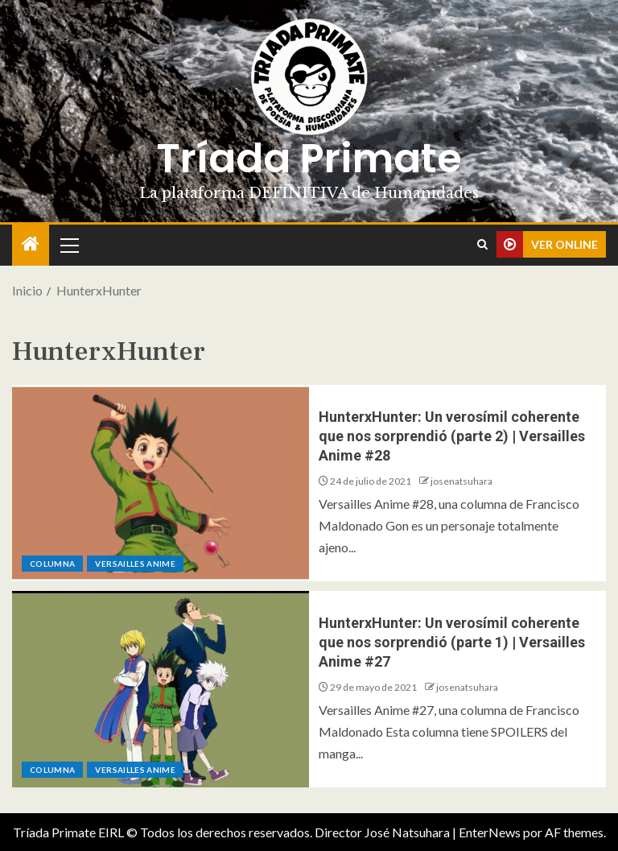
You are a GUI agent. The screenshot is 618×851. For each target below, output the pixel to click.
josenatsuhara (461, 481)
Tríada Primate (309, 158)
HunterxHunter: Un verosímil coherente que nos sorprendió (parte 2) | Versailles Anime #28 (452, 436)
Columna (52, 563)
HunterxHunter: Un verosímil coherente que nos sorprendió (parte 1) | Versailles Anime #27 (452, 642)
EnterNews (490, 832)
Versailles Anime (135, 563)
